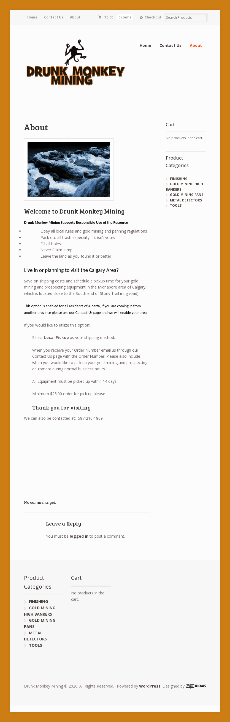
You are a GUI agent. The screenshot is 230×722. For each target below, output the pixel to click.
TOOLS (176, 205)
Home (32, 17)
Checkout (153, 17)
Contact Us (53, 17)
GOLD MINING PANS (186, 194)
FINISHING (179, 178)
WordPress (150, 686)
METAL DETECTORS (186, 200)
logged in (79, 536)
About (75, 17)
